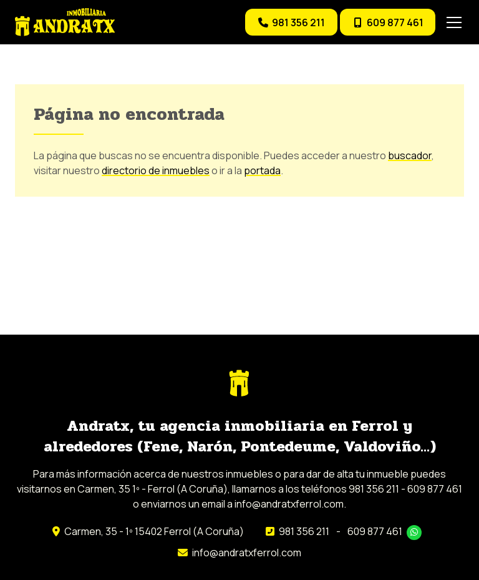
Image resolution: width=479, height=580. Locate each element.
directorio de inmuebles (156, 170)
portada (262, 170)
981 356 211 (304, 531)
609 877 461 (374, 531)
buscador (410, 155)
